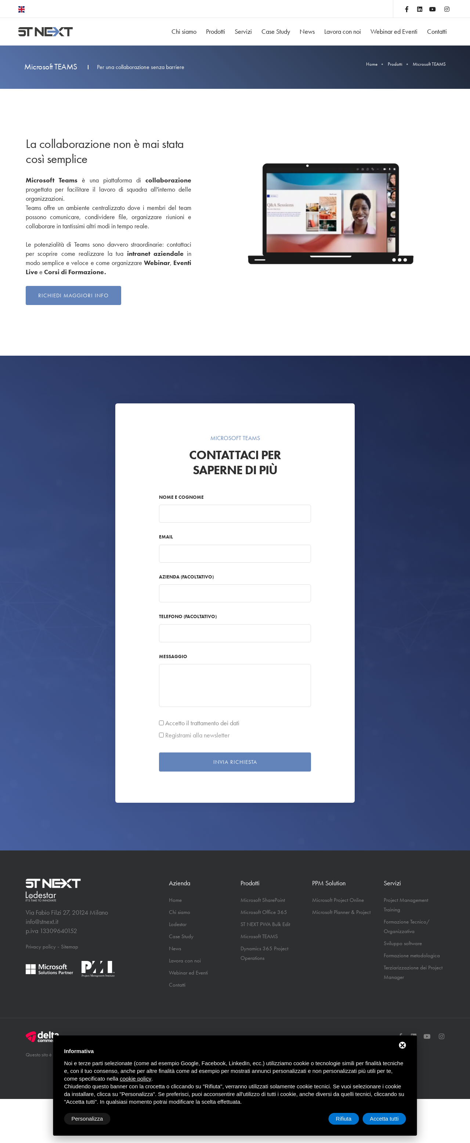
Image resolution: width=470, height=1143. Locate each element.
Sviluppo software (403, 943)
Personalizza (87, 1118)
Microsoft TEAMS (259, 936)
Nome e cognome (181, 497)
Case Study (275, 32)
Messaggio (173, 656)
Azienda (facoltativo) (186, 577)
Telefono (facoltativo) (188, 616)
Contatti (437, 32)
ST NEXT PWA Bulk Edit (265, 924)
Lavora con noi (342, 32)
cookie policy (135, 1078)
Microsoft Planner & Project (341, 912)
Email (166, 537)
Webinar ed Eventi (393, 32)
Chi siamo (183, 32)
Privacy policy (41, 946)
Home (371, 64)
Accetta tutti (384, 1118)
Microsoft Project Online (338, 900)
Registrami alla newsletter (197, 735)
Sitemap (69, 946)
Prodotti (215, 32)
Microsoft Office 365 (264, 912)
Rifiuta (344, 1118)
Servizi (243, 32)
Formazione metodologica (412, 955)
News (307, 32)
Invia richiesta (235, 762)
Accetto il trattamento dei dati (202, 723)
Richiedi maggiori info (73, 295)
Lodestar (178, 924)
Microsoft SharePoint (263, 900)
